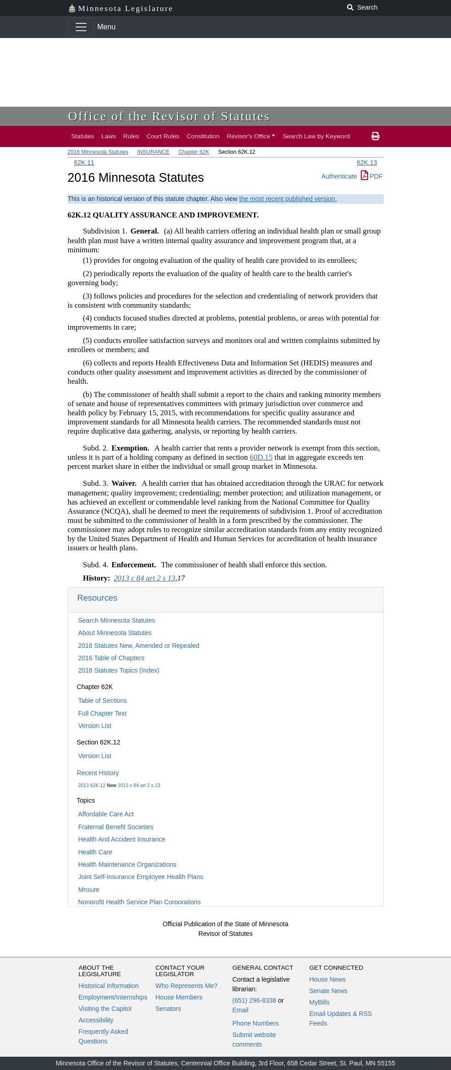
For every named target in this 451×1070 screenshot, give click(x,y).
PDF (372, 176)
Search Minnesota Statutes (116, 620)
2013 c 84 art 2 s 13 (139, 785)
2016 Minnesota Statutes (98, 152)
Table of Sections (102, 700)
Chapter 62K (194, 152)
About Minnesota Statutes (115, 632)
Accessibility (96, 1020)
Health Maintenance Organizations (127, 864)
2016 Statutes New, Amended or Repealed (139, 645)
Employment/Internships (113, 997)
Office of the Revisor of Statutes (169, 116)
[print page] (375, 136)
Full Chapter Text (102, 713)
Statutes (82, 136)
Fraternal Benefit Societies (115, 827)
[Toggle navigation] (81, 27)
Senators (168, 1008)
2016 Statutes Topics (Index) (118, 670)
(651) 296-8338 (255, 1000)
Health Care (95, 852)
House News (328, 979)
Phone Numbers (256, 1023)
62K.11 (84, 162)
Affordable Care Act (106, 814)
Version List (94, 725)
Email (241, 1010)
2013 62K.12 (92, 785)
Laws (108, 136)
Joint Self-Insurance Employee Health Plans (140, 876)
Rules (131, 136)
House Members (179, 997)
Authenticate (339, 176)
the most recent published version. (288, 198)
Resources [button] (97, 598)
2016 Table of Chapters (111, 658)
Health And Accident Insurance (122, 839)
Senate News (329, 990)
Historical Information (109, 985)
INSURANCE (153, 152)
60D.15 (261, 457)
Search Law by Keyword (316, 136)
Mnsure (89, 889)
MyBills (320, 1002)
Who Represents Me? (186, 985)
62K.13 (367, 162)
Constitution (203, 136)
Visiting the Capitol (105, 1008)
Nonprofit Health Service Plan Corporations (139, 902)
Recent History (98, 773)
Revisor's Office (248, 136)
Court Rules (163, 136)
